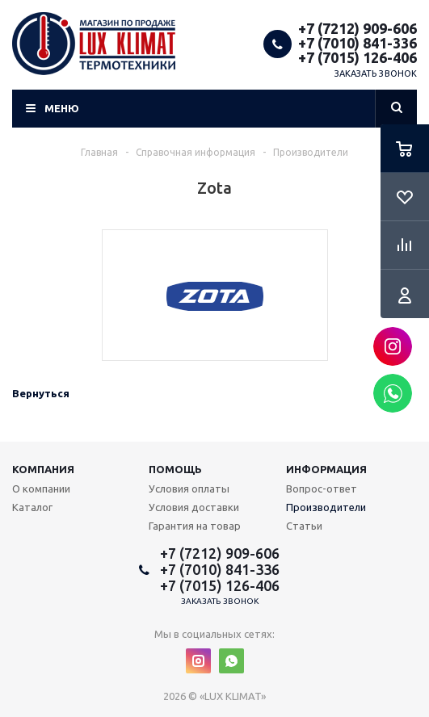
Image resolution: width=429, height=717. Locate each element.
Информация (326, 469)
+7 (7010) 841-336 (357, 43)
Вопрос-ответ (321, 488)
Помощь (175, 469)
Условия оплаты (189, 488)
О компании (41, 488)
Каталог (32, 507)
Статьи (304, 525)
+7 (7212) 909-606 (357, 28)
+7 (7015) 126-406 (357, 57)
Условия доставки (194, 507)
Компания (43, 469)
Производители (326, 507)
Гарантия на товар (195, 525)
